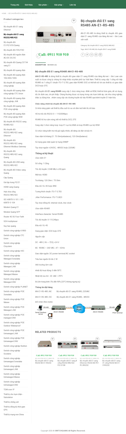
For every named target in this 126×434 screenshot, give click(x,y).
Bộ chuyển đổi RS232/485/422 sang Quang (13, 154)
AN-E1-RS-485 (90, 49)
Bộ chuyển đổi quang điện (14, 70)
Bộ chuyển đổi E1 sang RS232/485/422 (23, 13)
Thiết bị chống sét (11, 402)
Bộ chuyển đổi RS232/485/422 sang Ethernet (13, 132)
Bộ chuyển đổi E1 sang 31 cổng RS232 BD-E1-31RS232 (111, 363)
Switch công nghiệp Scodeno (12, 352)
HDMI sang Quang (11, 187)
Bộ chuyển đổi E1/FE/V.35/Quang (11, 44)
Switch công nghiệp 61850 (15, 230)
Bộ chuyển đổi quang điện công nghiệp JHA (14, 100)
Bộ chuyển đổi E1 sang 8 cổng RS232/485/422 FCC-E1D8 (67, 363)
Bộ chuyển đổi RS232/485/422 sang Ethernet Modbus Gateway (15, 143)
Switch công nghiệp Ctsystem (12, 244)
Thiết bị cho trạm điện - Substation (13, 396)
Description (40, 65)
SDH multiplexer (10, 221)
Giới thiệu (29, 5)
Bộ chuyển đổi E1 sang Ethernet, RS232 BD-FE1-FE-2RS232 (89, 363)
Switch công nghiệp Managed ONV (12, 280)
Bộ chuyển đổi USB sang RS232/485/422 (14, 163)
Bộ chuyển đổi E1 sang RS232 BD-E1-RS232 (44, 362)
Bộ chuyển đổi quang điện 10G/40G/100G (14, 76)
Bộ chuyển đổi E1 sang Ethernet (13, 28)
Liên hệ (73, 5)
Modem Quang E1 (11, 207)
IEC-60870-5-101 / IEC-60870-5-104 (14, 201)
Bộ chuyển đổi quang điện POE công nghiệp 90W (14, 115)
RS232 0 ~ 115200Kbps (57, 114)
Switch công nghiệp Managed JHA (12, 265)
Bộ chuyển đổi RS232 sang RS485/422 (15, 123)
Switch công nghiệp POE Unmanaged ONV (14, 339)
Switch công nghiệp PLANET (16, 287)
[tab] (40, 64)
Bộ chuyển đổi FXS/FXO (14, 50)
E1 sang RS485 (87, 76)
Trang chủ (14, 5)
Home (4, 13)
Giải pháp (59, 5)
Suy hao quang (10, 226)
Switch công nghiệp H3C (14, 251)
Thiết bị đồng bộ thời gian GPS (14, 408)
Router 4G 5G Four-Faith (14, 217)
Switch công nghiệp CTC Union (14, 237)
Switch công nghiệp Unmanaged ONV (12, 383)
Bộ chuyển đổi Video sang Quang (15, 171)
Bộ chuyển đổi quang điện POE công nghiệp (14, 107)
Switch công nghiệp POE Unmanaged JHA (14, 332)
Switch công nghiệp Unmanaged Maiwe (12, 375)
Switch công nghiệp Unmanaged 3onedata (13, 360)
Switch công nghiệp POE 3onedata (14, 293)
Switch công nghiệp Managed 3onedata (12, 257)
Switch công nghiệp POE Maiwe (14, 301)
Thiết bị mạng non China (14, 414)
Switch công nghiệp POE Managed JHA (14, 308)
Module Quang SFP (12, 212)
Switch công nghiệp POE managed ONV (14, 316)
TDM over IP (9, 389)
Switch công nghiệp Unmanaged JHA (12, 368)
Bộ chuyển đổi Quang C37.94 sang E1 (16, 64)
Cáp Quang (8, 177)
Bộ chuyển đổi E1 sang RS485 (105, 49)
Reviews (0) (52, 65)
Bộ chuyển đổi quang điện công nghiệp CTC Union (14, 92)
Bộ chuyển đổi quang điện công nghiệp (14, 84)
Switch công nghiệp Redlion (15, 346)
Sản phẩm (43, 5)
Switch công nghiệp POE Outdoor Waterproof (14, 324)
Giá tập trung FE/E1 (12, 182)
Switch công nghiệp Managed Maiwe (12, 272)
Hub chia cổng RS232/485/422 (11, 193)
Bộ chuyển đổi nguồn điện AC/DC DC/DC (14, 56)
